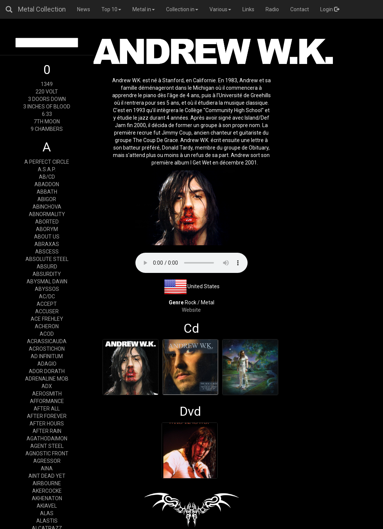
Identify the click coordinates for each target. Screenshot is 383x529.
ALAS (46, 513)
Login (329, 9)
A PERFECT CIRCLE (46, 162)
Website (191, 310)
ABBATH (47, 192)
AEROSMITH (47, 394)
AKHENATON (47, 498)
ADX (47, 386)
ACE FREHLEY (47, 319)
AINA (47, 468)
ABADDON (46, 184)
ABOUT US (46, 237)
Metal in (143, 9)
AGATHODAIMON (47, 439)
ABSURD (47, 267)
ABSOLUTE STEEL (46, 259)
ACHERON (47, 326)
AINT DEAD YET (46, 476)
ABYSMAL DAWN (47, 282)
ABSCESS (47, 252)
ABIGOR (46, 199)
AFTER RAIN (47, 431)
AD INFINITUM (47, 356)
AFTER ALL (47, 409)
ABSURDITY (47, 274)
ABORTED (47, 222)
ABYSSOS (47, 289)
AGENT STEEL (47, 446)
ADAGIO (46, 364)
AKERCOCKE (47, 491)
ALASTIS (47, 521)
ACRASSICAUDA (47, 341)
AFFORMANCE (47, 401)
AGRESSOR (47, 461)
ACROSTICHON (47, 349)
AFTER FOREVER (47, 416)
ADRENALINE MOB (46, 379)
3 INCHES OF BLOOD (46, 107)
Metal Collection (42, 9)
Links (248, 9)
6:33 (47, 114)
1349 (47, 84)
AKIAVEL (47, 506)
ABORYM (47, 229)
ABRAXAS (46, 244)
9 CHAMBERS (47, 129)
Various (220, 9)
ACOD (47, 334)
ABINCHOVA (47, 207)
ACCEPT (47, 304)
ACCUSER (47, 311)
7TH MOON (47, 121)
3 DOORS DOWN (47, 99)
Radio (272, 9)
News (83, 9)
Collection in (182, 9)
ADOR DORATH (47, 371)
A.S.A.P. (47, 169)
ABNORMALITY (47, 214)
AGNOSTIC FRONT (46, 453)
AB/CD (47, 177)
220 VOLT (47, 92)
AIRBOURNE (47, 483)
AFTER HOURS (47, 424)
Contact (299, 9)
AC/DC (47, 296)
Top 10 (111, 9)
